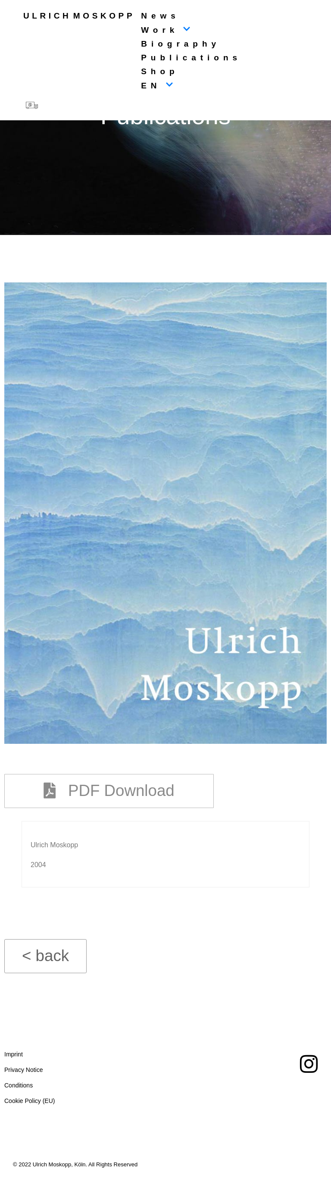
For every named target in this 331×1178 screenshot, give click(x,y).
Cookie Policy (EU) (29, 1103)
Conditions (18, 1087)
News (160, 15)
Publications (191, 57)
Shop (160, 71)
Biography (180, 43)
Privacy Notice (23, 1072)
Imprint (13, 1056)
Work (165, 30)
